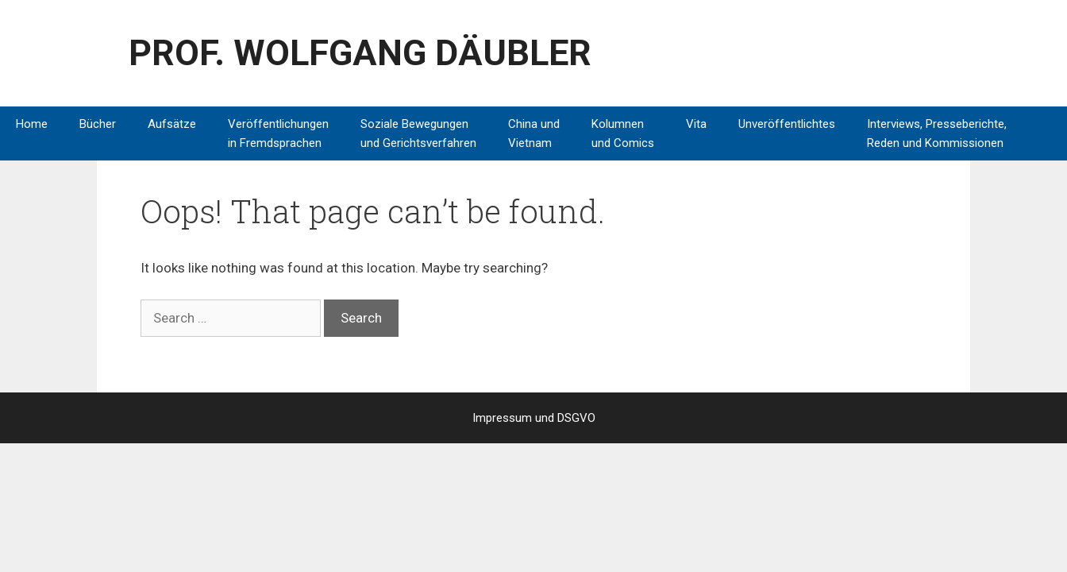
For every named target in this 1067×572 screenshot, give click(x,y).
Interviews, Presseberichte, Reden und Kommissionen (937, 133)
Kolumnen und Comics (622, 133)
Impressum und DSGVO (533, 418)
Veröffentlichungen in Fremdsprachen (278, 133)
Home (32, 124)
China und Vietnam (534, 133)
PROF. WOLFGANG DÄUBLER (360, 53)
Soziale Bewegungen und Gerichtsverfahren (418, 133)
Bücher (97, 124)
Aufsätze (172, 124)
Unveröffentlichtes (786, 124)
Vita (696, 124)
